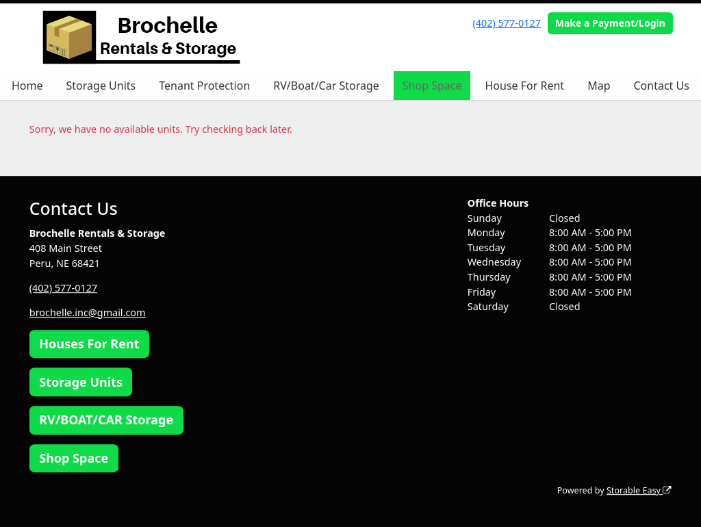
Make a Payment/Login (610, 22)
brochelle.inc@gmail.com (87, 312)
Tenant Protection (204, 85)
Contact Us (661, 85)
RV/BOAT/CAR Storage (106, 420)
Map (598, 85)
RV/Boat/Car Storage (326, 85)
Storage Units (101, 85)
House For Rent (524, 85)
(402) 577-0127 (507, 22)
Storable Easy (639, 490)
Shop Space (432, 85)
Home (27, 85)
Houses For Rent (89, 343)
